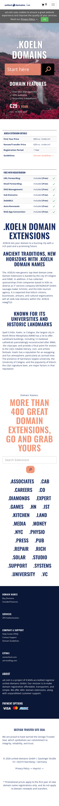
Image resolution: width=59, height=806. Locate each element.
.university (23, 574)
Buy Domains (8, 598)
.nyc (18, 531)
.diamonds (19, 498)
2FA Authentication (10, 617)
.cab (44, 481)
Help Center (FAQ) (10, 634)
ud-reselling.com (9, 660)
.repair (21, 548)
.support (17, 565)
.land (41, 514)
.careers (23, 489)
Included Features (10, 601)
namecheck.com (9, 657)
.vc (44, 574)
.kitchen (21, 514)
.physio (37, 531)
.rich (40, 548)
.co (42, 489)
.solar (19, 557)
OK (44, 19)
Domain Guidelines (44, 155)
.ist (46, 506)
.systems (42, 565)
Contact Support (9, 637)
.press (21, 540)
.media (19, 523)
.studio (39, 557)
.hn (33, 506)
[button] (44, 4)
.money (39, 523)
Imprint (38, 768)
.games (16, 506)
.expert (43, 498)
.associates (22, 481)
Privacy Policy (29, 19)
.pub (39, 540)
